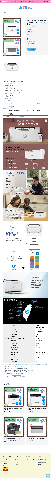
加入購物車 (31, 49)
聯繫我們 (16, 460)
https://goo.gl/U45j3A (28, 376)
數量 (28, 34)
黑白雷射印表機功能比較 (22, 364)
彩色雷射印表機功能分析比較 (34, 364)
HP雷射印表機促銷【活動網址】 (17, 116)
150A (9, 100)
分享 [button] (28, 52)
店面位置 (16, 459)
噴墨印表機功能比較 (13, 364)
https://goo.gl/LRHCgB (16, 375)
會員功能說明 (5, 364)
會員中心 (6, 1)
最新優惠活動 (17, 462)
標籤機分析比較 (44, 364)
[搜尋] (46, 13)
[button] (3, 7)
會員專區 (16, 464)
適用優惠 (29, 29)
